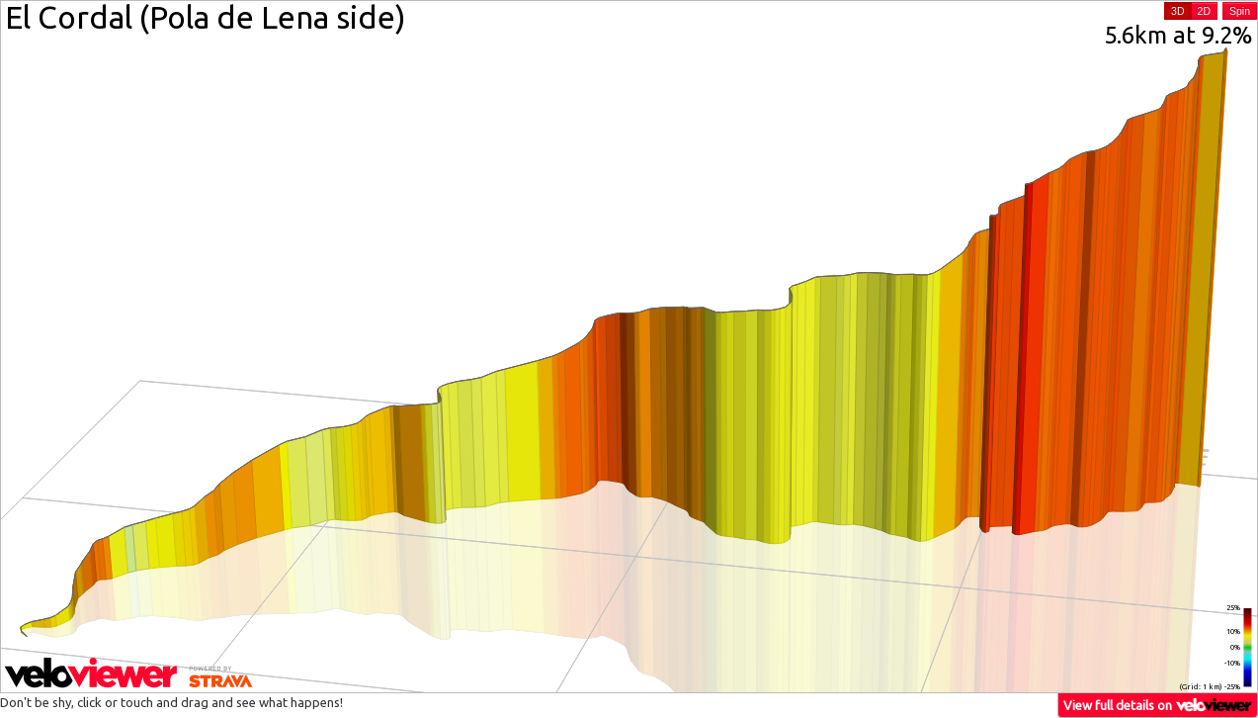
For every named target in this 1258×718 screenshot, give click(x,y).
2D (1204, 11)
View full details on (1158, 704)
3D (1177, 11)
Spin (1239, 11)
